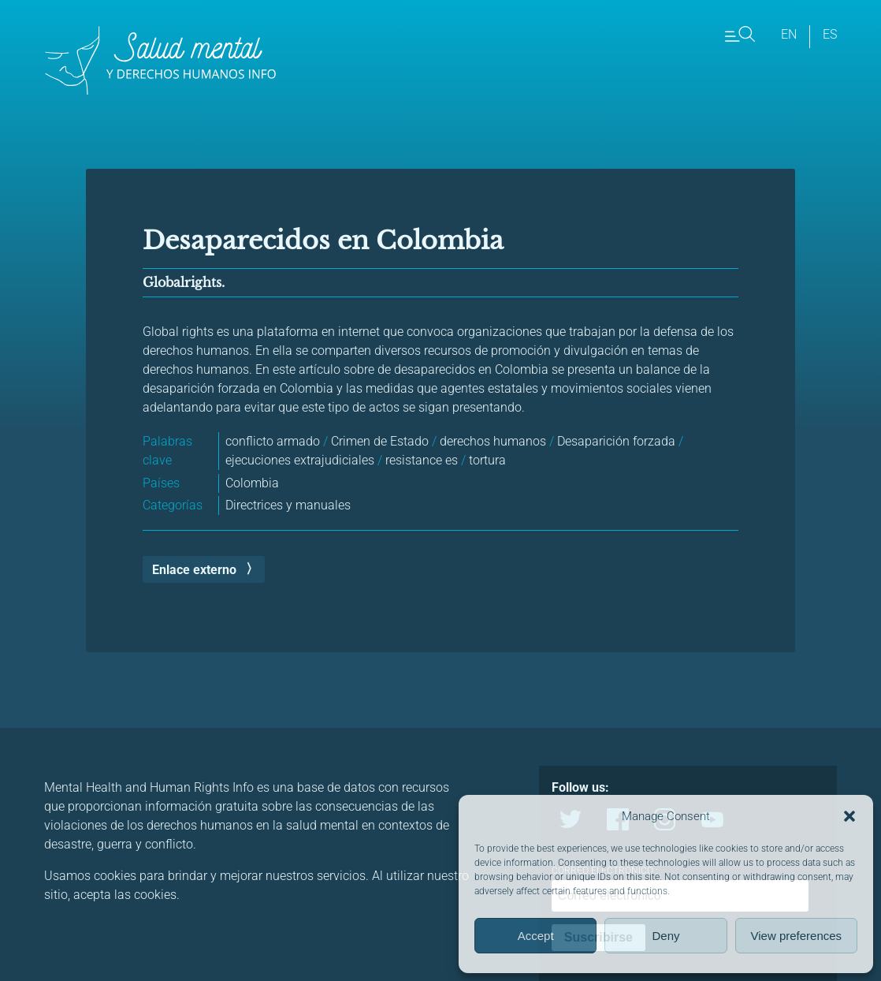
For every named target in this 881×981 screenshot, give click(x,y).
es (830, 34)
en (789, 34)
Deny (665, 935)
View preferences (796, 935)
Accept (536, 935)
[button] (849, 816)
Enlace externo (194, 569)
